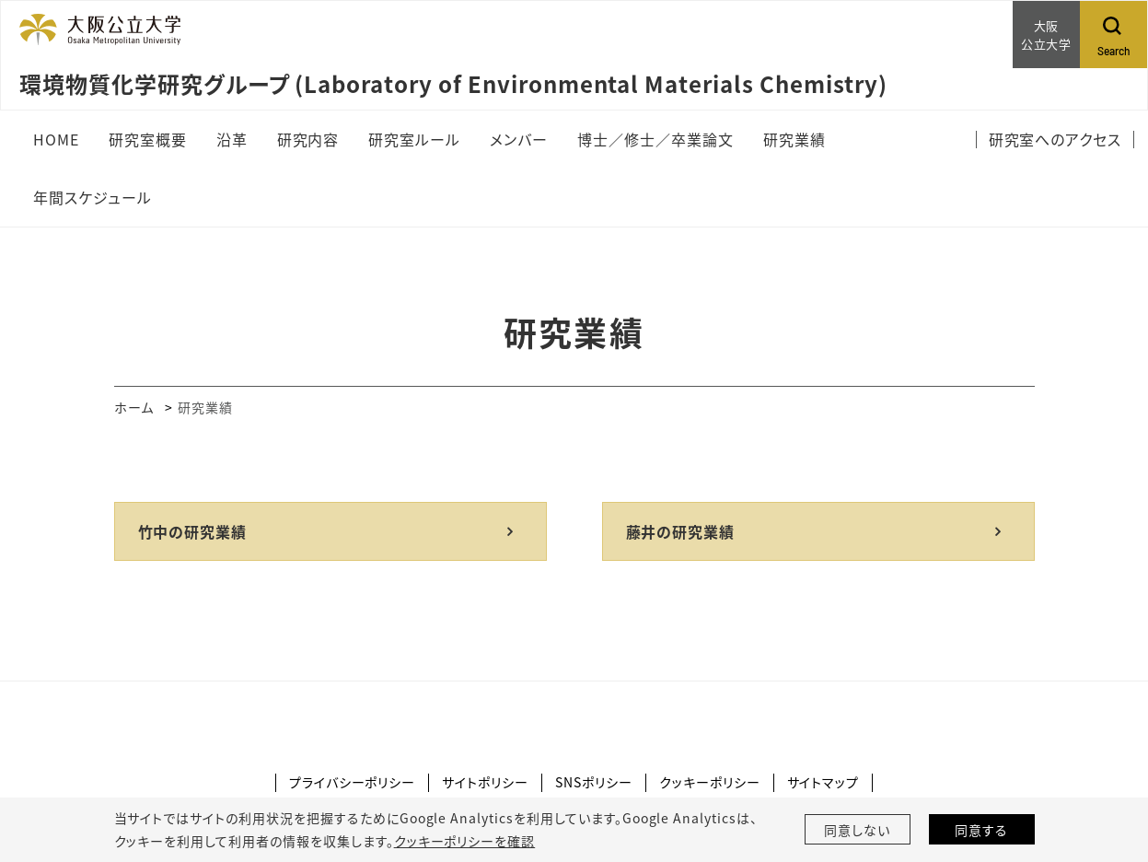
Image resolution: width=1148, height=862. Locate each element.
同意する (981, 830)
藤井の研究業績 (681, 531)
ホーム (134, 407)
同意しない (857, 830)
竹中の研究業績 (193, 531)
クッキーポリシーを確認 (465, 841)
